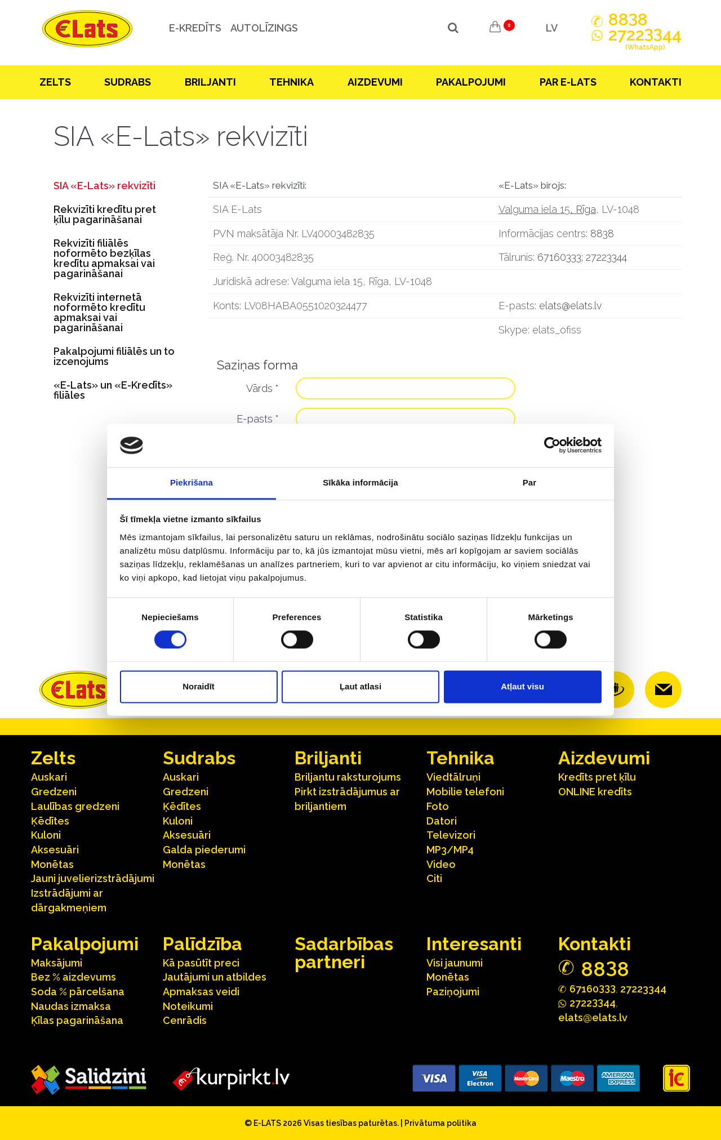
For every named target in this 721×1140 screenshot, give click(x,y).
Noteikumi (188, 1006)
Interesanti (474, 943)
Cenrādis (185, 1020)
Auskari (49, 777)
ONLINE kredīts (595, 792)
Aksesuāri (55, 850)
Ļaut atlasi (360, 686)
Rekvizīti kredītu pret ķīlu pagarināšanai (105, 214)
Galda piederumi (204, 850)
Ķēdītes (50, 821)
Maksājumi (56, 963)
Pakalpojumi (471, 82)
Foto (437, 806)
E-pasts (258, 419)
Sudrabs (127, 82)
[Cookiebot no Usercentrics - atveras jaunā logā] (552, 445)
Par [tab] (530, 482)
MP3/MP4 (450, 850)
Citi (434, 878)
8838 (602, 233)
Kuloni (46, 835)
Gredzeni (54, 792)
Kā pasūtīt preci (201, 963)
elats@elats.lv (570, 305)
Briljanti (210, 82)
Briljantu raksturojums (348, 777)
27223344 (606, 257)
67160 (592, 988)
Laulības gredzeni (75, 806)
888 (628, 19)
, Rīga (583, 209)
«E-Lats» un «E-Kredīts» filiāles (113, 390)
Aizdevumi (375, 82)
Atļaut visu (522, 686)
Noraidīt (199, 686)
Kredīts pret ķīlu (597, 777)
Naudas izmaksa (71, 1006)
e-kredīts (189, 28)
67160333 (559, 257)
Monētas (52, 864)
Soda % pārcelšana (77, 992)
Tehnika (291, 82)
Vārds (262, 388)
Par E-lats (568, 82)
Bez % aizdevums (73, 977)
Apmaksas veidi (201, 992)
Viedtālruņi (453, 777)
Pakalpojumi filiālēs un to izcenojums (114, 356)
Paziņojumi (452, 992)
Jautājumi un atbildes (214, 977)
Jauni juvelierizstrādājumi (92, 878)
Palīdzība (202, 943)
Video (441, 864)
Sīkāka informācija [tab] (360, 482)
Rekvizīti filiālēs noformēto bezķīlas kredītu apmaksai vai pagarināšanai (104, 258)
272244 (645, 41)
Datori (441, 821)
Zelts (55, 82)
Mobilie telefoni (465, 792)
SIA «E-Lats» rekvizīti (104, 186)
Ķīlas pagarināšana (77, 1020)
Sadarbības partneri (344, 952)
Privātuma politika (440, 1123)
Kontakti (656, 82)
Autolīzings (258, 28)
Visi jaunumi (454, 963)
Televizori (450, 835)
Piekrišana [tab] (191, 482)
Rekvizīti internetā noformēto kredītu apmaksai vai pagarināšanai (99, 312)
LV (552, 28)
